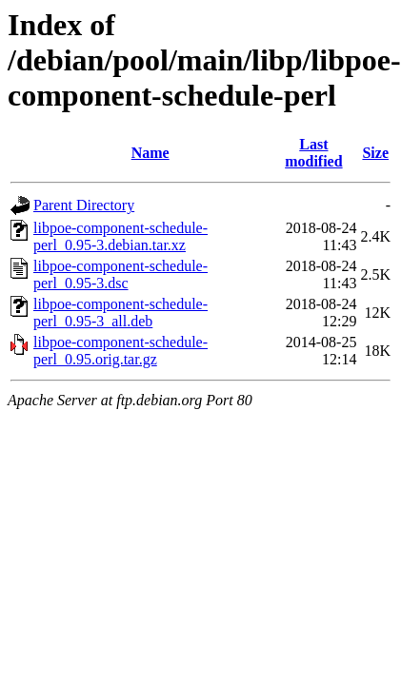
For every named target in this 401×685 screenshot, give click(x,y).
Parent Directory (83, 205)
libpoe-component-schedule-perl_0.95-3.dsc (120, 274)
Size (375, 153)
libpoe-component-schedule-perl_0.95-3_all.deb (120, 312)
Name (150, 153)
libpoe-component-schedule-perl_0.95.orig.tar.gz (120, 350)
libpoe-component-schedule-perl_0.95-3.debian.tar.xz (120, 236)
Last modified (313, 152)
